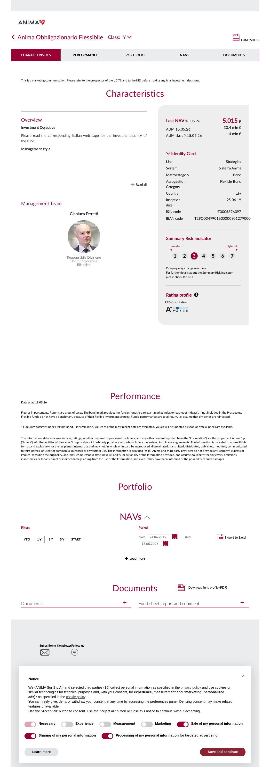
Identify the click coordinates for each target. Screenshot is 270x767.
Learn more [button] (41, 752)
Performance (85, 55)
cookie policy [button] (75, 697)
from (142, 537)
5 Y (62, 539)
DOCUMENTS (234, 55)
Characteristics (36, 55)
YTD (27, 539)
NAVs (184, 55)
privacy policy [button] (191, 687)
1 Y (39, 539)
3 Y (50, 539)
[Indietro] (13, 38)
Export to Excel (231, 537)
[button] (181, 154)
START (76, 539)
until (188, 537)
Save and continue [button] (223, 752)
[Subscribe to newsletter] (45, 652)
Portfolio (135, 55)
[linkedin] (74, 652)
